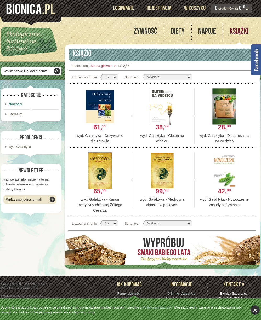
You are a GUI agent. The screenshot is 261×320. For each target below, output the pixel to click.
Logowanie (123, 9)
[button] (109, 77)
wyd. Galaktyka (20, 147)
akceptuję (255, 310)
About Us (188, 293)
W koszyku (195, 9)
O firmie (173, 293)
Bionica (30, 9)
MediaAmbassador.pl (30, 295)
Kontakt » (233, 285)
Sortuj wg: (131, 77)
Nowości (15, 104)
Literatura (15, 114)
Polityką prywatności (157, 307)
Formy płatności (128, 293)
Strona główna (101, 66)
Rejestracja (159, 9)
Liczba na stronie (84, 77)
